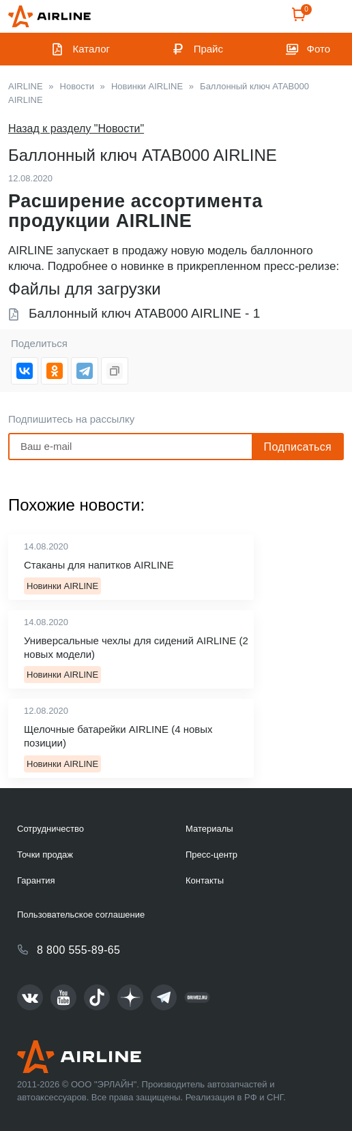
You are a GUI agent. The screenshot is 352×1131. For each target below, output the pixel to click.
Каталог (92, 49)
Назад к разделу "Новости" (76, 128)
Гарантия (36, 880)
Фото (318, 49)
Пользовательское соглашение (81, 914)
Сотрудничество (50, 829)
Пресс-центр (211, 854)
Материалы (209, 829)
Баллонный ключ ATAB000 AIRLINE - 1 (144, 313)
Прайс (208, 49)
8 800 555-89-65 (78, 950)
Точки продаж (45, 854)
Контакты (205, 880)
